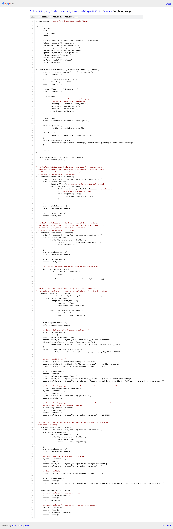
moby (68, 11)
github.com (58, 11)
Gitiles (14, 525)
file (77, 17)
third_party (44, 11)
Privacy (20, 525)
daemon (108, 11)
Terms (26, 525)
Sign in (168, 4)
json (169, 525)
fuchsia (33, 11)
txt (163, 525)
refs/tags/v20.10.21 (90, 11)
